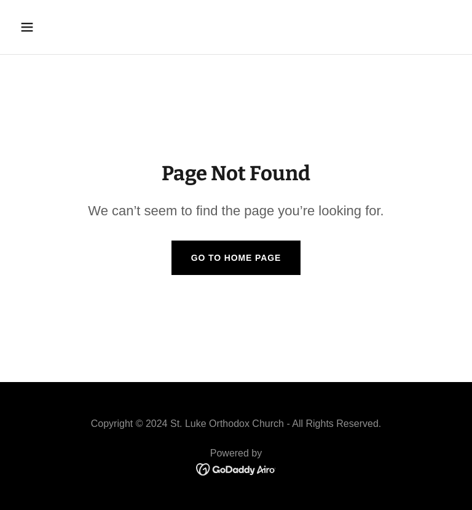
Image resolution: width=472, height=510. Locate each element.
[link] (236, 468)
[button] (65, 27)
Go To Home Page (236, 258)
